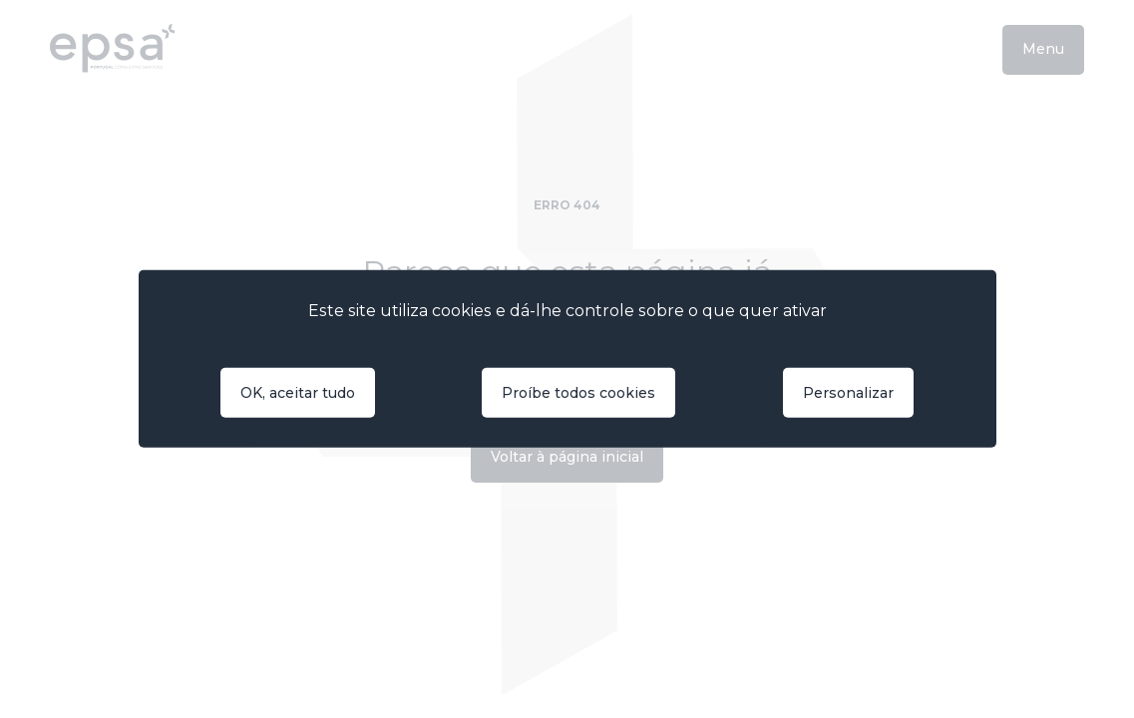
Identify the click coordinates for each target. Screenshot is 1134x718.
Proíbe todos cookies (578, 393)
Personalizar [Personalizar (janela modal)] (848, 393)
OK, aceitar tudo (297, 393)
